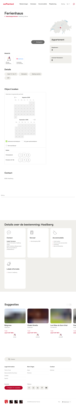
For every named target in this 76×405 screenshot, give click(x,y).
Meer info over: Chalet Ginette (38, 325)
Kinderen (10, 160)
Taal (68, 4)
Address (52, 370)
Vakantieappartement (11, 16)
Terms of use (7, 370)
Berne (26, 16)
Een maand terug (15, 97)
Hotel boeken (57, 241)
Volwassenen (9, 155)
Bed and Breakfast (58, 246)
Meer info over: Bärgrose (15, 325)
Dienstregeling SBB (35, 241)
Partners (29, 373)
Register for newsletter (15, 387)
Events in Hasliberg (12, 272)
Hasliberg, (21, 16)
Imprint (6, 378)
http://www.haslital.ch (12, 247)
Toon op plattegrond (61, 27)
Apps (28, 370)
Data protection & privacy (10, 373)
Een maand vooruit (34, 120)
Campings (56, 244)
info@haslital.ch (10, 249)
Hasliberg (47, 224)
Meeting (63, 4)
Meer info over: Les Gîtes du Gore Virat (61, 325)
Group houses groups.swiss (60, 243)
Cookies (6, 375)
